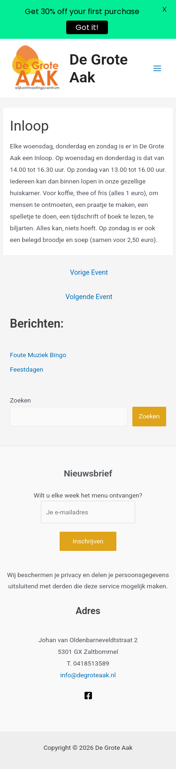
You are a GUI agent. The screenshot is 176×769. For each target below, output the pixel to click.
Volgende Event (89, 297)
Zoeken (20, 400)
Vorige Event (89, 272)
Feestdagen (26, 369)
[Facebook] (88, 695)
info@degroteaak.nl (88, 675)
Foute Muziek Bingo (38, 355)
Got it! (87, 27)
